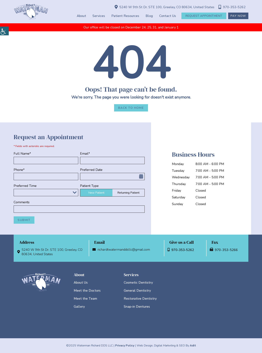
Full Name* (22, 154)
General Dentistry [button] (137, 290)
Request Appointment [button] (203, 16)
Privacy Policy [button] (124, 346)
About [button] (81, 16)
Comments (21, 202)
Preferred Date (91, 170)
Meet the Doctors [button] (87, 290)
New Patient (96, 193)
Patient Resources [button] (125, 16)
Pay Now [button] (238, 16)
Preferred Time (25, 186)
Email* (85, 154)
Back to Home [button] (131, 108)
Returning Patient (128, 193)
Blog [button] (149, 16)
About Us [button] (81, 282)
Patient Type (89, 186)
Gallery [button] (79, 306)
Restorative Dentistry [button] (140, 298)
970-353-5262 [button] (232, 7)
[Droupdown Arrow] (74, 192)
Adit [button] (193, 346)
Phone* (19, 170)
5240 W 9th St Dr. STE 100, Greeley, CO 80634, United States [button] (164, 7)
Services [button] (98, 16)
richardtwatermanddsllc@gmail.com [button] (122, 250)
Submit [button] (24, 220)
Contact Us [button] (167, 16)
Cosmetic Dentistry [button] (138, 282)
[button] (4, 31)
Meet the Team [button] (85, 298)
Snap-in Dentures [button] (137, 306)
